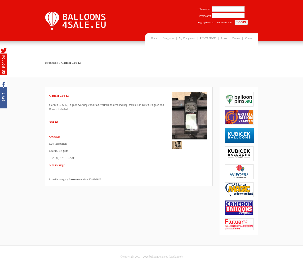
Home (154, 38)
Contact (249, 38)
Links (224, 38)
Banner (236, 38)
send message (57, 165)
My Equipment (187, 38)
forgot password (205, 22)
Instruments (51, 62)
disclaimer (176, 256)
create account (224, 22)
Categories (168, 38)
